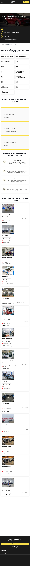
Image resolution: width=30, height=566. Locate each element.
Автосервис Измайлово (7, 466)
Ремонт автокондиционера (9, 111)
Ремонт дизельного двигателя (10, 120)
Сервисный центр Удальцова (8, 360)
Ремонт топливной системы (9, 134)
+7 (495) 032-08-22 (6, 238)
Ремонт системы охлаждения (10, 131)
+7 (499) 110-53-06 (6, 216)
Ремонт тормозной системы (9, 136)
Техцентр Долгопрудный (7, 235)
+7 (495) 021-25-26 (6, 469)
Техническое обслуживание (9, 148)
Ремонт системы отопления (9, 128)
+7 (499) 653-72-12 (6, 319)
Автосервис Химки (6, 276)
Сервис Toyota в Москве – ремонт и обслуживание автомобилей (17, 559)
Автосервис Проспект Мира (8, 487)
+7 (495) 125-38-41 (6, 405)
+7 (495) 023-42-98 (6, 490)
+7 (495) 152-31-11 (6, 384)
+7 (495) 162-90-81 (6, 259)
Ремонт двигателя (7, 117)
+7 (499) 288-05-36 (6, 341)
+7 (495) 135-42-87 (6, 449)
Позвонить (26, 1)
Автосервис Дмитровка (7, 214)
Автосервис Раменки (6, 446)
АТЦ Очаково (4, 381)
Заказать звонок (15, 543)
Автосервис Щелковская (7, 257)
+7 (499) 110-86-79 (6, 362)
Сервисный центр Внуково (7, 424)
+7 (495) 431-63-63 (6, 300)
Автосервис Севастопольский (8, 316)
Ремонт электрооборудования (10, 142)
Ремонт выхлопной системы (9, 114)
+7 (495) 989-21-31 (6, 279)
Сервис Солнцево (5, 403)
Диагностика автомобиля (9, 108)
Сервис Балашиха (5, 298)
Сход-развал (6, 145)
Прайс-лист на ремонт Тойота (7, 555)
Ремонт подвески (7, 122)
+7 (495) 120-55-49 (6, 427)
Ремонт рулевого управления (10, 125)
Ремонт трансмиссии (8, 139)
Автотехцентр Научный (7, 338)
